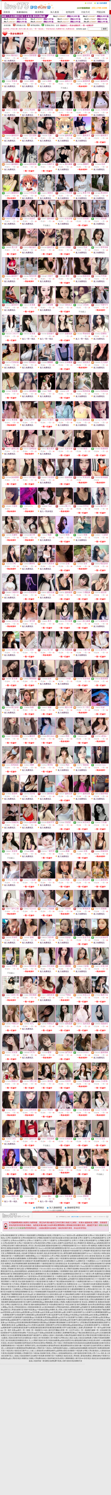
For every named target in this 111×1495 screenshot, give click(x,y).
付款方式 (85, 12)
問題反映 (101, 12)
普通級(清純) (50, 25)
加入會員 (54, 12)
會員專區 (39, 12)
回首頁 (7, 12)
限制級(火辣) (21, 25)
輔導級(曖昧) (35, 25)
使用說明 (70, 12)
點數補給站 (22, 12)
